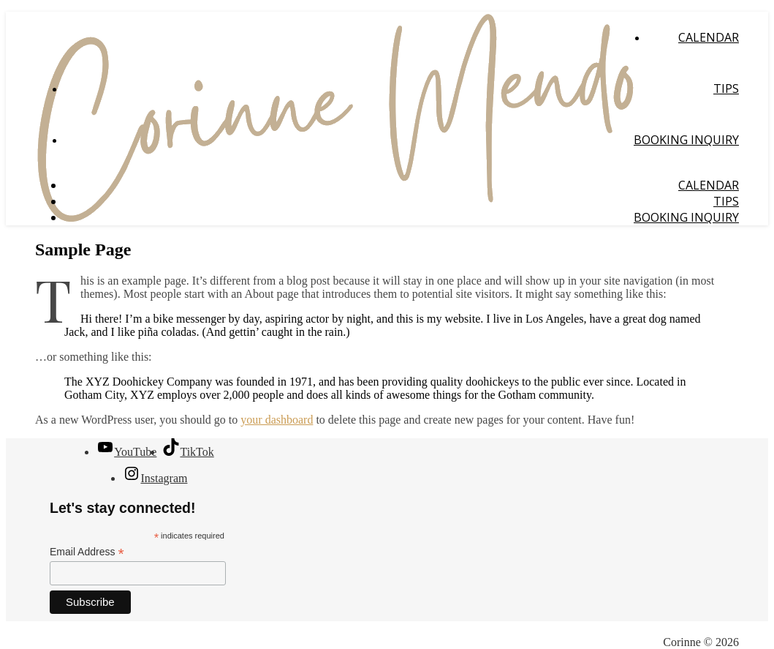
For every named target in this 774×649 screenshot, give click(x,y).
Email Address (87, 552)
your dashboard (276, 419)
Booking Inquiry (686, 140)
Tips (726, 88)
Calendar (708, 37)
